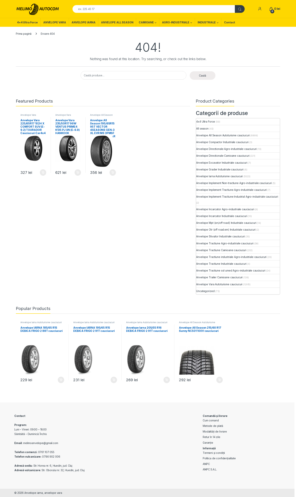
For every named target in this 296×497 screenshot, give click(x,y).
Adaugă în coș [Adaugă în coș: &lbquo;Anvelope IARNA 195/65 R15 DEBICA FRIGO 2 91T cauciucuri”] (114, 380)
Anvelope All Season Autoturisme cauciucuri (102, 116)
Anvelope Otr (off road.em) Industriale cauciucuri (225, 229)
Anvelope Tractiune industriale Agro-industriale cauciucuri (231, 256)
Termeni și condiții (214, 452)
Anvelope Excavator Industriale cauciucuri (221, 162)
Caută (202, 75)
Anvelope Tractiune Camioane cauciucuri (221, 250)
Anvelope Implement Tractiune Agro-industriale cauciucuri (231, 189)
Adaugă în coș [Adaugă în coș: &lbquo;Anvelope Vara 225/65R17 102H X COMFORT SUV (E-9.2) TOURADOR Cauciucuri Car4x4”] (43, 172)
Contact (229, 22)
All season (202, 128)
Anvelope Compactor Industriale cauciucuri (222, 142)
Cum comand (211, 420)
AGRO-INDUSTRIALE (175, 22)
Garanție (208, 442)
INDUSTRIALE (207, 22)
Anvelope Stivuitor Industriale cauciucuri (220, 236)
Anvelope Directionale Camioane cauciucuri (222, 155)
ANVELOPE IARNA (84, 22)
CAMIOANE (146, 22)
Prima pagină (24, 33)
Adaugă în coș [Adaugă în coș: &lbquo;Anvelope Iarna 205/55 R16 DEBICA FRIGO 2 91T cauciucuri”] (166, 380)
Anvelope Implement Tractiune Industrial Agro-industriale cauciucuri (237, 196)
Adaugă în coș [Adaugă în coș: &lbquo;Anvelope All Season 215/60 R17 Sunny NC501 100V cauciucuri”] (219, 380)
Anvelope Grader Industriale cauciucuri (220, 169)
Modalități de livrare (215, 431)
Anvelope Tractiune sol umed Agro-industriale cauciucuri (230, 270)
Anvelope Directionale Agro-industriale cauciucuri (226, 148)
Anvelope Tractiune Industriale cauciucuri (221, 263)
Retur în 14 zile (211, 437)
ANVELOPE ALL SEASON (117, 22)
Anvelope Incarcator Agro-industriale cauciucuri (225, 209)
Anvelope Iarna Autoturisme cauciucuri (219, 176)
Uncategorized (205, 291)
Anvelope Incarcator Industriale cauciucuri (221, 216)
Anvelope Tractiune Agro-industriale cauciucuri (225, 243)
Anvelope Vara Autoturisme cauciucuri (32, 116)
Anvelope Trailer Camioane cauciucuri (219, 277)
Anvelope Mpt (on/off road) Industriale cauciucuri (226, 222)
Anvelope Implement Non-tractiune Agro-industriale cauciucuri (234, 183)
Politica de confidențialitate (219, 458)
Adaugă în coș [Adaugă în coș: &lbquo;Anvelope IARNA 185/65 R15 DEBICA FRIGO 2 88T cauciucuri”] (61, 380)
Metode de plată (213, 425)
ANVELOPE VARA (54, 22)
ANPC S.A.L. (210, 469)
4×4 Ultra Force (27, 22)
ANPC (206, 464)
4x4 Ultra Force (205, 121)
